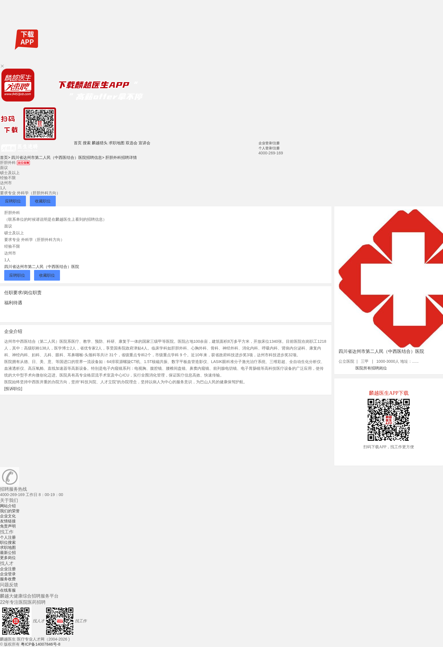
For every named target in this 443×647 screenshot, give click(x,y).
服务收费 (8, 579)
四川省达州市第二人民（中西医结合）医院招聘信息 (57, 157)
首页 (78, 143)
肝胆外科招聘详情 (121, 157)
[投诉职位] (13, 388)
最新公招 (8, 552)
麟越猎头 (100, 143)
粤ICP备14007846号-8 (40, 644)
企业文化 (8, 516)
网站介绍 (8, 506)
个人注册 (8, 537)
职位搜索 (8, 542)
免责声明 (8, 526)
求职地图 (116, 143)
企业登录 (8, 574)
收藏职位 (43, 201)
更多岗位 (8, 557)
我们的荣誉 (10, 511)
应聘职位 (13, 201)
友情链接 (8, 521)
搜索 (87, 143)
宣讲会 (144, 143)
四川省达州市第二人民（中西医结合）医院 (41, 266)
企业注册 (8, 569)
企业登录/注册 (269, 143)
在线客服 (8, 590)
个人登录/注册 (269, 148)
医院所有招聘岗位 (371, 368)
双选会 (131, 143)
